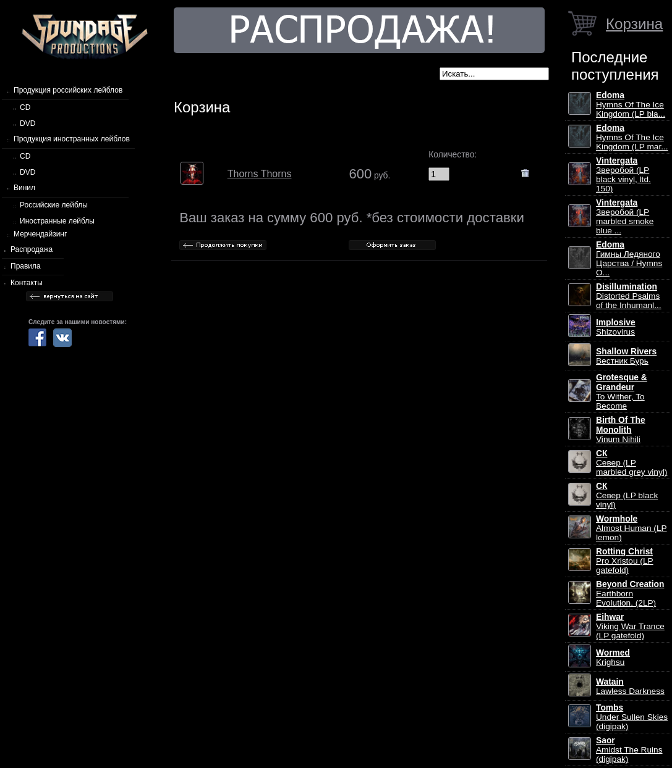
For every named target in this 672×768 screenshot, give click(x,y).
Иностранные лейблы (57, 221)
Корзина (634, 23)
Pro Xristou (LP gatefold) (624, 561)
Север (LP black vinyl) (627, 495)
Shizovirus (616, 327)
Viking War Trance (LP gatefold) (630, 626)
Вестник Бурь (626, 356)
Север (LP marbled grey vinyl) (631, 463)
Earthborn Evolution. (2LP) (630, 593)
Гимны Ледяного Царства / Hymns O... (629, 258)
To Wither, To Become (621, 392)
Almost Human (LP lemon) (631, 528)
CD (25, 107)
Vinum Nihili (620, 429)
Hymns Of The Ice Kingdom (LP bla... (630, 105)
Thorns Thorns (260, 174)
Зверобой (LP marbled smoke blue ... (624, 216)
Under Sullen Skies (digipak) (632, 717)
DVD (27, 123)
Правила (26, 266)
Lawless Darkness (630, 686)
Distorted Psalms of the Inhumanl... (628, 296)
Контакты (27, 282)
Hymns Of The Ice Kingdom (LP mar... (632, 137)
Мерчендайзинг (40, 234)
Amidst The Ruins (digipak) (629, 750)
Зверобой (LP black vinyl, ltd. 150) (623, 174)
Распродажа (32, 249)
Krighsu (613, 657)
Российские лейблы (54, 205)
